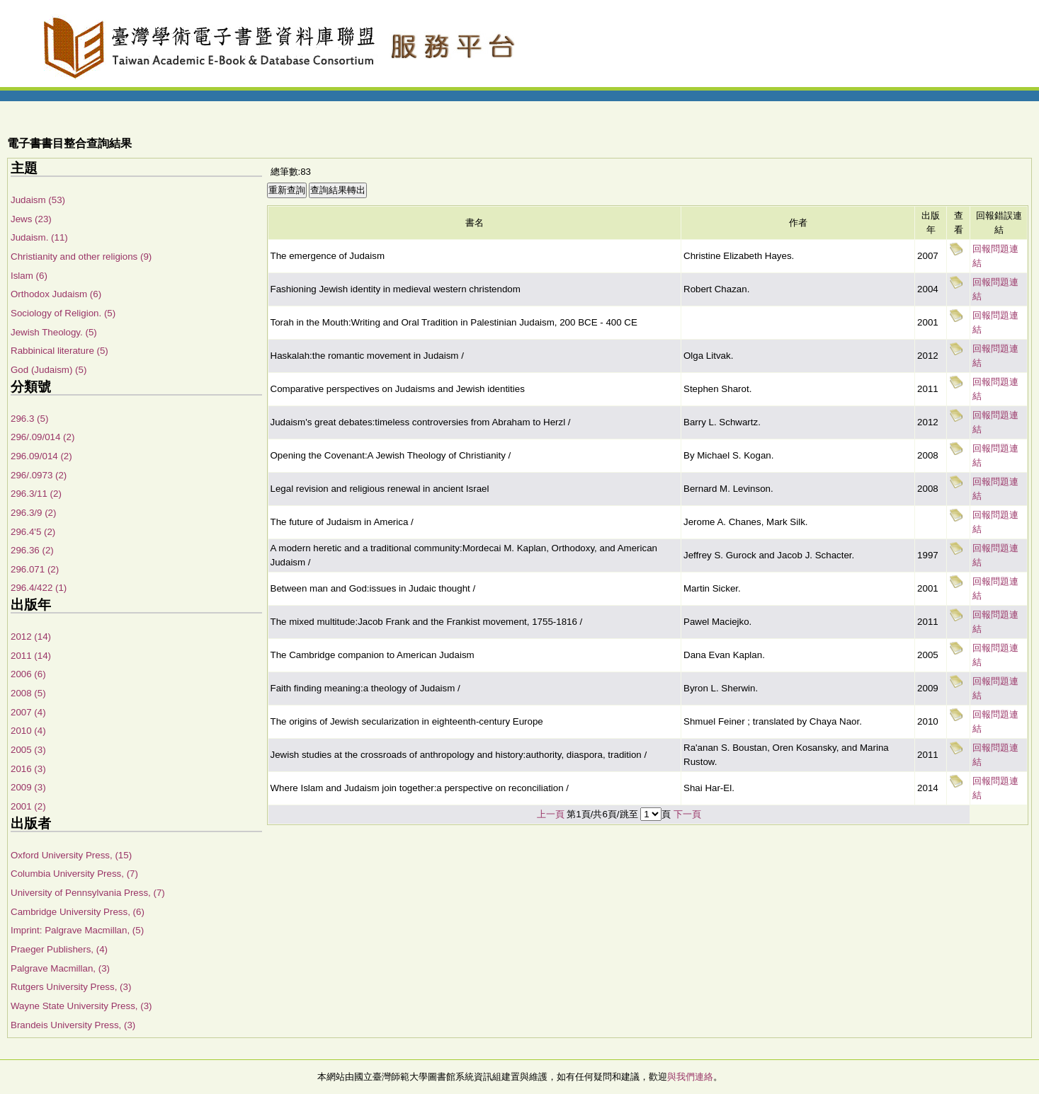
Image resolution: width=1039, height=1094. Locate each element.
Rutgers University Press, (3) (71, 986)
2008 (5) (28, 693)
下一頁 (687, 814)
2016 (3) (28, 769)
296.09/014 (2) (41, 456)
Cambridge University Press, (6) (77, 911)
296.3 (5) (29, 418)
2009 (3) (28, 787)
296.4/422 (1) (39, 587)
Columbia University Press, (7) (74, 873)
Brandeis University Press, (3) (73, 1025)
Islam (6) (29, 275)
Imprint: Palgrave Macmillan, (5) (77, 930)
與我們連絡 (690, 1076)
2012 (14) (31, 636)
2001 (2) (28, 806)
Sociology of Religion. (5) (63, 313)
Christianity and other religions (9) (81, 256)
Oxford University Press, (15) (71, 855)
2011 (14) (31, 655)
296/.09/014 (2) (42, 437)
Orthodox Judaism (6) (56, 294)
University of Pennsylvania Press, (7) (88, 892)
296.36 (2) (32, 550)
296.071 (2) (35, 569)
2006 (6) (28, 674)
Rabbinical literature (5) (59, 350)
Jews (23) (31, 219)
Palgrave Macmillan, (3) (60, 968)
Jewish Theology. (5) (54, 332)
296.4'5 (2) (33, 531)
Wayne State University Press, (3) (81, 1006)
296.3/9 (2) (33, 512)
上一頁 (550, 814)
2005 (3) (28, 749)
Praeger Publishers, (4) (59, 949)
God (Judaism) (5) (48, 369)
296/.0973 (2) (39, 475)
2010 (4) (28, 730)
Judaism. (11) (39, 237)
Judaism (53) (38, 200)
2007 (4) (28, 712)
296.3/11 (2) (36, 493)
